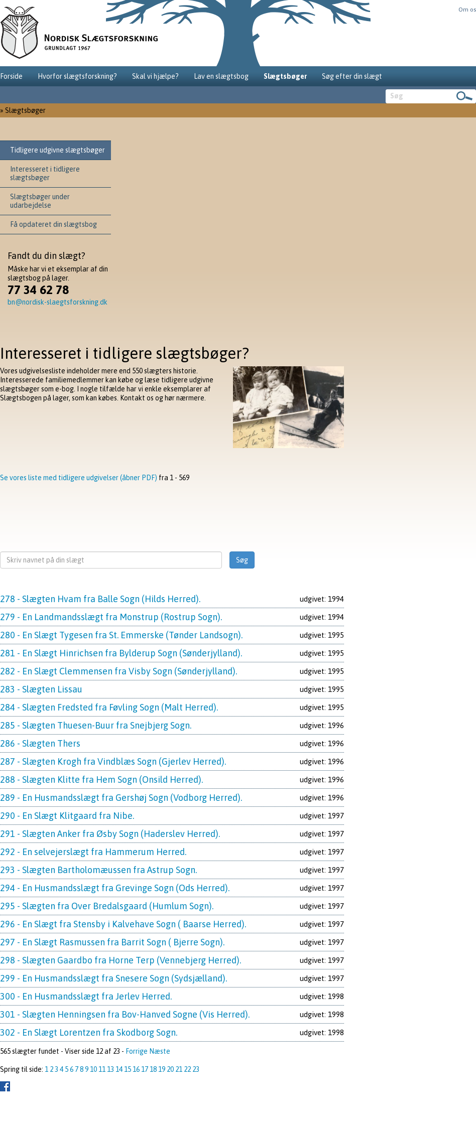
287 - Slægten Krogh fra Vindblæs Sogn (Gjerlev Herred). (113, 761)
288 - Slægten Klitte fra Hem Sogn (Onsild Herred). (101, 779)
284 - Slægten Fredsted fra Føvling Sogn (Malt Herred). (109, 707)
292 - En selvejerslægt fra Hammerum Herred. (93, 852)
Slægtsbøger (285, 76)
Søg (242, 560)
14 (119, 1069)
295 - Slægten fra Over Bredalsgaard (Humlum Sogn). (106, 906)
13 (110, 1069)
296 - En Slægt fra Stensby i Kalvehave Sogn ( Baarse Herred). (123, 924)
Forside (11, 76)
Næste (159, 1051)
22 (187, 1069)
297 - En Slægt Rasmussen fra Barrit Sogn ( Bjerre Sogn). (112, 942)
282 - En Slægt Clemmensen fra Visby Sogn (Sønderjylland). (118, 671)
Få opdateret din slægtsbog (53, 224)
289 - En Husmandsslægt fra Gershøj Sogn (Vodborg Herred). (121, 797)
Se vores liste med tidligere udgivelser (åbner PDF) (78, 478)
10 (93, 1069)
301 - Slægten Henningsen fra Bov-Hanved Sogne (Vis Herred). (125, 1014)
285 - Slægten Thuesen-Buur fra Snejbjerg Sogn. (95, 725)
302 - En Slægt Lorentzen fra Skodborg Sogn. (88, 1032)
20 (170, 1069)
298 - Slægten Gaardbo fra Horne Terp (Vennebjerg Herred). (120, 960)
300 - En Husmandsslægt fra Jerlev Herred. (86, 996)
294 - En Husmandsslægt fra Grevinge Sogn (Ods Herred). (114, 888)
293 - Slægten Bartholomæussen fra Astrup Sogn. (98, 870)
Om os (467, 9)
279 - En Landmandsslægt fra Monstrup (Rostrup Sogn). (111, 617)
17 (144, 1069)
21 (178, 1069)
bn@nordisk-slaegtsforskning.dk (57, 302)
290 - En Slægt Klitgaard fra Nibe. (67, 815)
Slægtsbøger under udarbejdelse (40, 201)
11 (101, 1069)
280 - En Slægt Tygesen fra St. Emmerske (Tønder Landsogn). (121, 635)
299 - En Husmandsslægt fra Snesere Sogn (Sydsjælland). (113, 978)
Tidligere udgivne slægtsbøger (57, 150)
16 (136, 1069)
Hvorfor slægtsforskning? (77, 76)
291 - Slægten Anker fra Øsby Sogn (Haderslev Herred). (110, 833)
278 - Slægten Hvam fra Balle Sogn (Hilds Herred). (100, 599)
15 (127, 1069)
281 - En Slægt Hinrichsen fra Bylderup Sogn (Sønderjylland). (121, 653)
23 (195, 1069)
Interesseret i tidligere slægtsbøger (45, 173)
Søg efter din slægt (352, 76)
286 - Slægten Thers (40, 743)
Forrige (137, 1051)
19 (161, 1069)
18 (153, 1069)
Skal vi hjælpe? (155, 76)
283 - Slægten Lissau (41, 689)
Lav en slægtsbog (221, 76)
